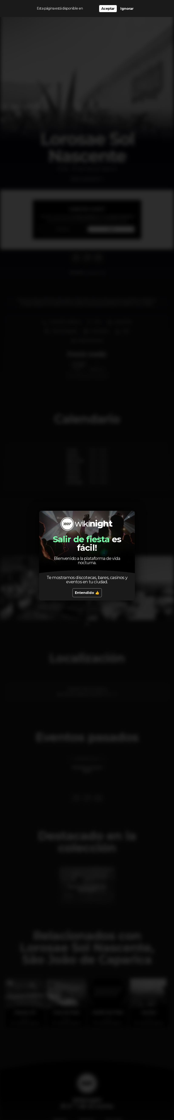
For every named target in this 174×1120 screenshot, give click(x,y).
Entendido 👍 (87, 593)
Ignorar (127, 9)
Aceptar (107, 9)
